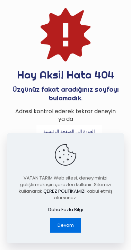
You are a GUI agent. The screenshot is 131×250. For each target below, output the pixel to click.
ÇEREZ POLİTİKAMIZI (64, 191)
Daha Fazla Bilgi (65, 209)
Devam (66, 225)
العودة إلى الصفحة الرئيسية (69, 131)
